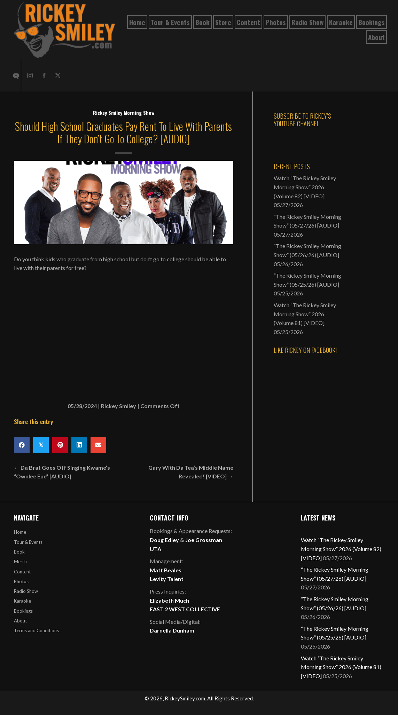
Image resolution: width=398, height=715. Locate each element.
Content (22, 571)
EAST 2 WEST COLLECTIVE (185, 609)
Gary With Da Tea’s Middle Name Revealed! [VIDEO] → (190, 472)
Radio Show (26, 591)
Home (20, 532)
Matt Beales (165, 570)
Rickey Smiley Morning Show (123, 112)
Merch (20, 561)
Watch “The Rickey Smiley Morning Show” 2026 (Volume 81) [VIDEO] (305, 314)
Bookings (23, 611)
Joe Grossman (203, 540)
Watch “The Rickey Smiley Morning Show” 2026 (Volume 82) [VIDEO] (305, 187)
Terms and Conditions (36, 630)
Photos (21, 581)
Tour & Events (28, 542)
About (20, 620)
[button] (30, 75)
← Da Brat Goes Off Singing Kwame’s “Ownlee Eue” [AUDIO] (62, 472)
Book (19, 552)
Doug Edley (164, 540)
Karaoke (22, 601)
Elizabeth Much (169, 600)
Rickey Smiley (118, 406)
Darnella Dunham (172, 630)
